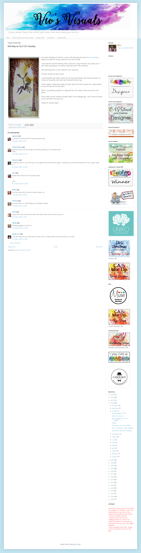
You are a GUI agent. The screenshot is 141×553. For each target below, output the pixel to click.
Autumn (14, 127)
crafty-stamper (16, 147)
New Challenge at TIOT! (119, 413)
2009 (112, 497)
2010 (112, 494)
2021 (112, 463)
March (114, 451)
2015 (112, 480)
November (115, 408)
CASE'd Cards (61, 38)
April (113, 448)
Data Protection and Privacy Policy (23, 38)
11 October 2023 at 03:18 (19, 206)
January (115, 457)
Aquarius (14, 136)
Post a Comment (15, 243)
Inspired (114, 423)
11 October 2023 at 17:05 (19, 217)
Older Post (99, 247)
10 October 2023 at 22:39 (20, 184)
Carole (14, 212)
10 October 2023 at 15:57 (19, 154)
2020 (112, 466)
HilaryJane (15, 160)
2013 (112, 485)
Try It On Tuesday (93, 57)
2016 (112, 477)
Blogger (79, 544)
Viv (120, 45)
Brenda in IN (15, 234)
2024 (112, 400)
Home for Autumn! (117, 416)
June (113, 443)
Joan (13, 173)
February (115, 454)
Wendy (14, 223)
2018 (112, 471)
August (114, 437)
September (115, 434)
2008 (112, 499)
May (113, 445)
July (113, 440)
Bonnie (14, 190)
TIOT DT (24, 127)
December (115, 406)
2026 (112, 395)
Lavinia (19, 127)
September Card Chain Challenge (122, 431)
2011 (111, 491)
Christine (14, 201)
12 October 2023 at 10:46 (19, 228)
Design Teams (40, 38)
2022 (112, 460)
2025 (112, 397)
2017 (112, 474)
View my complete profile (125, 48)
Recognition (51, 38)
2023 (112, 403)
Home (8, 38)
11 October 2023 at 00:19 (19, 195)
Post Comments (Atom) (23, 250)
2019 (112, 469)
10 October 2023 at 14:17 (19, 141)
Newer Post (11, 247)
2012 (112, 488)
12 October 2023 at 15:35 (19, 239)
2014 (112, 483)
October (114, 411)
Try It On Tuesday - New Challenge (122, 428)
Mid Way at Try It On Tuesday (121, 426)
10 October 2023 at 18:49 (19, 167)
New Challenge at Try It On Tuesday (120, 419)
